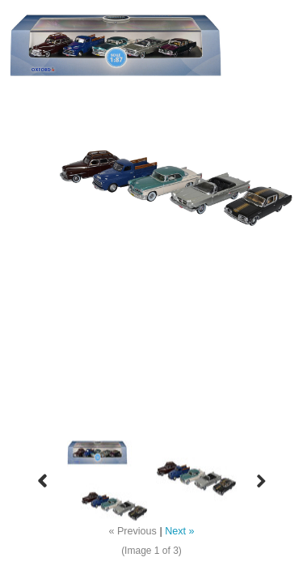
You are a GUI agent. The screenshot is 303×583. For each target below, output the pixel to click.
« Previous (132, 531)
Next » (179, 531)
